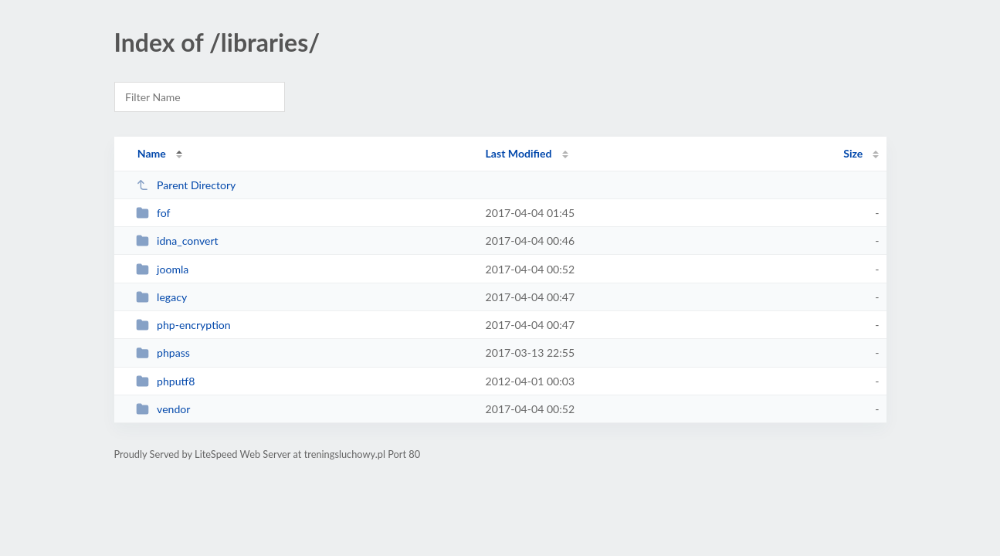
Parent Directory (186, 185)
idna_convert (177, 240)
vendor (163, 408)
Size (853, 153)
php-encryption (183, 324)
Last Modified (519, 153)
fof (153, 212)
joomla (162, 269)
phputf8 (165, 381)
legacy (162, 296)
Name (151, 153)
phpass (163, 352)
